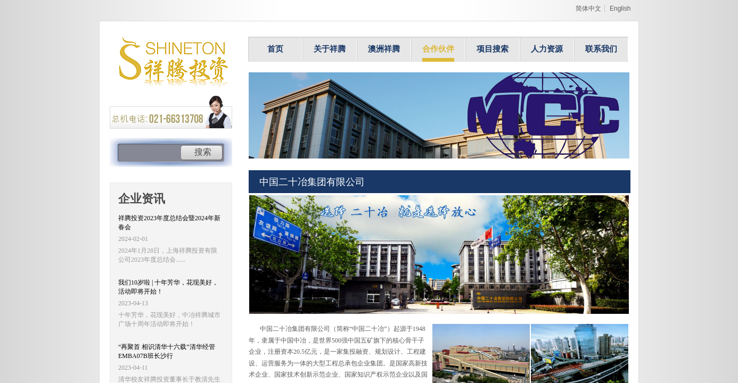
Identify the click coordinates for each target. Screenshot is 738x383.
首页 (275, 49)
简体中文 (588, 8)
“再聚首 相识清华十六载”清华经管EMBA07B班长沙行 (166, 351)
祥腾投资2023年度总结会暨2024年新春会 (169, 222)
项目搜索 (493, 49)
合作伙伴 (438, 49)
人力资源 (547, 49)
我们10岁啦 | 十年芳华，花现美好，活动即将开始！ (168, 287)
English (620, 8)
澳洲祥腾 (384, 49)
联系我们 (601, 49)
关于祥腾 (330, 49)
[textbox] (149, 153)
